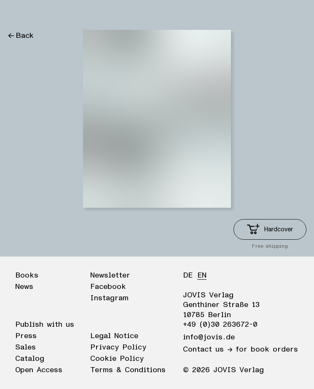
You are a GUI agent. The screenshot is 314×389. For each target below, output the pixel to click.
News (24, 287)
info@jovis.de (209, 337)
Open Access (38, 370)
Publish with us (44, 324)
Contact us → (207, 349)
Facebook (108, 287)
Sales (25, 347)
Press (26, 336)
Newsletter (110, 275)
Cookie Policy (117, 359)
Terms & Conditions (128, 370)
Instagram (109, 298)
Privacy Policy (118, 347)
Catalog (29, 359)
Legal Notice (114, 336)
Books (26, 275)
